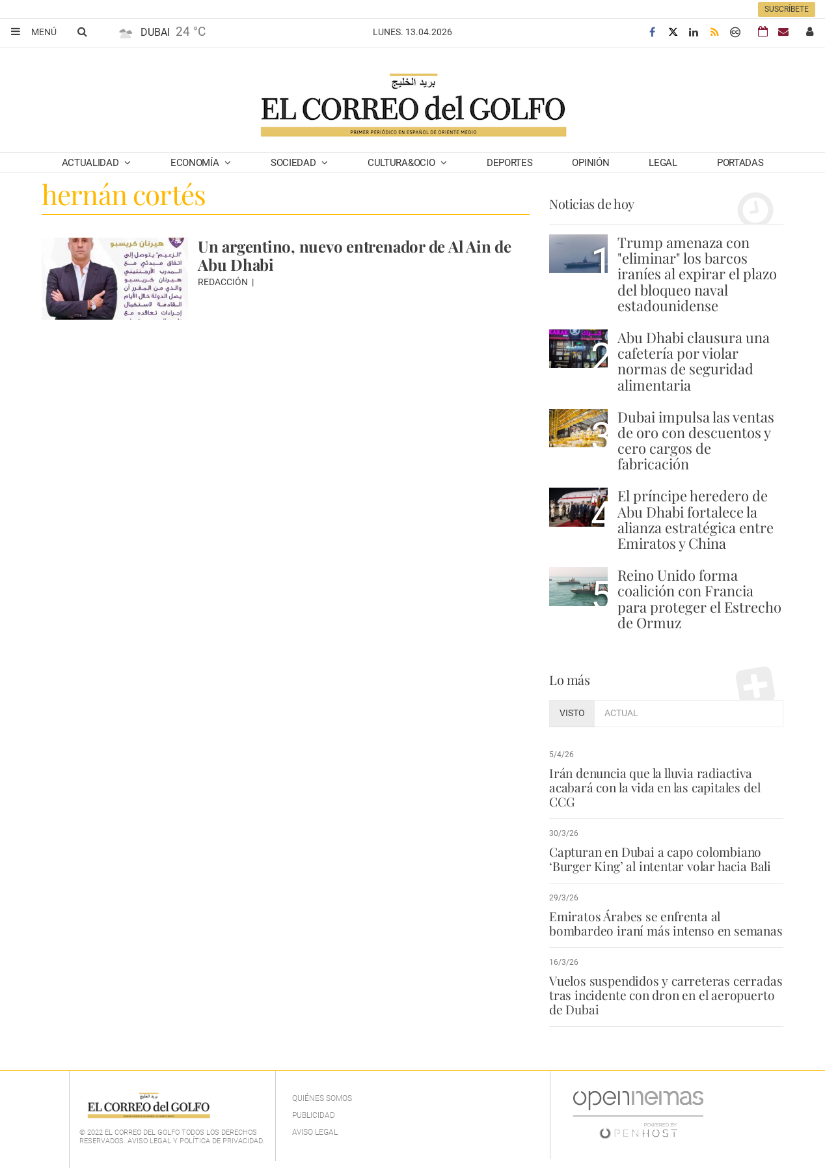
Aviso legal (315, 1132)
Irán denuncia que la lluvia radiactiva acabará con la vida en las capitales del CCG (654, 787)
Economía (195, 163)
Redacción (224, 282)
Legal (663, 163)
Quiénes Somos (322, 1098)
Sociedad (294, 163)
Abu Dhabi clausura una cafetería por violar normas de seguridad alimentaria (693, 361)
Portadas (740, 163)
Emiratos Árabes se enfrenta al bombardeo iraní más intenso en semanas (666, 923)
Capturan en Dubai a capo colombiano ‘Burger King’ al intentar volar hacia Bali (660, 858)
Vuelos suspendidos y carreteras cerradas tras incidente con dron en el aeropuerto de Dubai (665, 995)
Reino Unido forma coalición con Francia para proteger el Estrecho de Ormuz (699, 598)
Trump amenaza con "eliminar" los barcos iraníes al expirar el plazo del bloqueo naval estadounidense (697, 273)
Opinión (590, 163)
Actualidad (92, 163)
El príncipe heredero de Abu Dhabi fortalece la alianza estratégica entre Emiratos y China (695, 519)
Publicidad (313, 1115)
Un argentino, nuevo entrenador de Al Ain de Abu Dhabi (354, 255)
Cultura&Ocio (402, 163)
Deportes (510, 163)
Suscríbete (786, 9)
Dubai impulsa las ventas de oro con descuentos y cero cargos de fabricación (695, 440)
